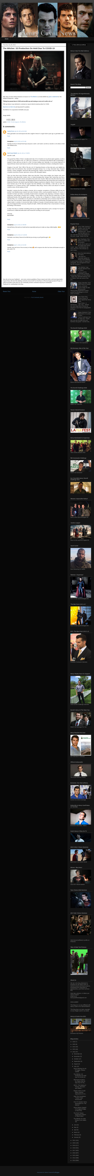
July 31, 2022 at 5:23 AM (20, 245)
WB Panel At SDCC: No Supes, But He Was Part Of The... (80, 1081)
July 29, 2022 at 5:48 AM (20, 224)
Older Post (61, 291)
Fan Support (16, 122)
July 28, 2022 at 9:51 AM (20, 141)
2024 (74, 1046)
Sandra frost (10, 131)
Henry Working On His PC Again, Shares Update (80, 1070)
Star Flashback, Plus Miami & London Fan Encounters (84, 240)
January (76, 1137)
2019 (74, 1145)
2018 (74, 1148)
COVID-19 (9, 122)
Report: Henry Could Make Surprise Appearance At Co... (80, 1092)
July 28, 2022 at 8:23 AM (20, 131)
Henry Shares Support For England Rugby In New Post (80, 1109)
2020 (74, 1143)
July (75, 1066)
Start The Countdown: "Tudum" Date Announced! (80, 1098)
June (75, 1125)
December (77, 1054)
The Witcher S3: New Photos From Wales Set (80, 1120)
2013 (74, 1160)
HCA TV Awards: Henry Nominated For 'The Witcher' (80, 1103)
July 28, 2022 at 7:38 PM (24, 153)
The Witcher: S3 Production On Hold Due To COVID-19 (80, 1075)
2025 (74, 1044)
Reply (8, 136)
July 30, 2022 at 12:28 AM (20, 235)
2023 (74, 1049)
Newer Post (6, 291)
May (75, 1127)
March (76, 1132)
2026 (74, 1041)
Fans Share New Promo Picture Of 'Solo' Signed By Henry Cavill (84, 299)
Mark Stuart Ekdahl (12, 153)
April (75, 1130)
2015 (74, 1155)
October (76, 1059)
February (76, 1135)
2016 (74, 1153)
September (77, 1061)
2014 (74, 1158)
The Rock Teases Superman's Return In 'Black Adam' (80, 1114)
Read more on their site (9, 107)
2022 (74, 1051)
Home (6, 39)
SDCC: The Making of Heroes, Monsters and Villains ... (80, 1086)
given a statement (53, 96)
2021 (74, 1140)
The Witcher (34, 96)
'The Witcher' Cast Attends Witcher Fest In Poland (84, 268)
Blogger (57, 1172)
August (76, 1064)
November (77, 1056)
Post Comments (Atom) (37, 297)
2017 (74, 1150)
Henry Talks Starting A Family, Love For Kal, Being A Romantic (84, 228)
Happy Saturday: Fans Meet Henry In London (84, 283)
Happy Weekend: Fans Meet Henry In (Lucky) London (84, 314)
